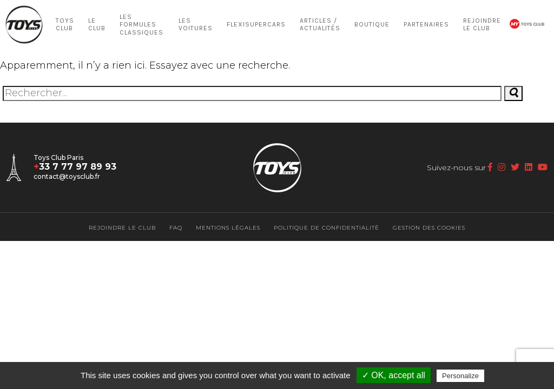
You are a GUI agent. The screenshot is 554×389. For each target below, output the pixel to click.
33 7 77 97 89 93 (75, 167)
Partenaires (426, 24)
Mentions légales (228, 227)
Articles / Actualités (320, 24)
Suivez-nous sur (459, 167)
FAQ (175, 227)
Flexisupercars (256, 24)
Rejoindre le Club (482, 24)
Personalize (460, 376)
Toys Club (65, 24)
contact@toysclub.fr (67, 176)
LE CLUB (96, 24)
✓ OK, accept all (393, 375)
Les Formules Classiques (141, 24)
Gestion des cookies (429, 227)
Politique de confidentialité (326, 227)
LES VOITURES (196, 24)
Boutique (372, 24)
